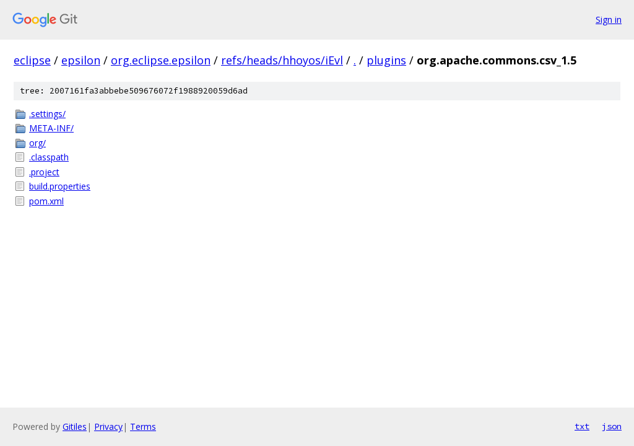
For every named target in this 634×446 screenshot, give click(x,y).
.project (44, 172)
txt (582, 426)
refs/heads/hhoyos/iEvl (282, 60)
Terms (143, 426)
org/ (37, 143)
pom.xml (46, 201)
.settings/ (47, 114)
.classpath (49, 157)
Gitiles (75, 426)
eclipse (32, 60)
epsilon (80, 60)
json (612, 426)
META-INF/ (51, 128)
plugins (386, 60)
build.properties (59, 186)
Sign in (609, 19)
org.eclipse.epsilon (161, 60)
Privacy (108, 426)
